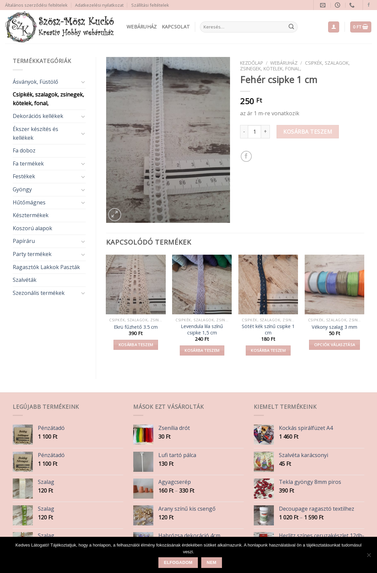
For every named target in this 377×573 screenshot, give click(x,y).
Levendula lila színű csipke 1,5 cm (202, 329)
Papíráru (24, 241)
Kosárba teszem (307, 131)
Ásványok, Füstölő (35, 81)
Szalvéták (24, 279)
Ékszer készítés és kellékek (35, 133)
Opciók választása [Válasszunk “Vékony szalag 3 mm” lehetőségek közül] (334, 344)
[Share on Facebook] (246, 156)
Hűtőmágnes (29, 202)
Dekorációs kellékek (38, 116)
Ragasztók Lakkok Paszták (46, 267)
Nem (211, 562)
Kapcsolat (176, 26)
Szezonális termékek (39, 293)
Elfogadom (178, 562)
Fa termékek (28, 163)
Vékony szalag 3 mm (334, 327)
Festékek (24, 176)
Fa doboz (24, 150)
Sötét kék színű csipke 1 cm (268, 329)
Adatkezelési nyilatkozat (99, 5)
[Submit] (291, 27)
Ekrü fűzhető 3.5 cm (136, 327)
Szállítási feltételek (150, 5)
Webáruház (142, 26)
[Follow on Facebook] (369, 5)
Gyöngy (22, 189)
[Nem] (368, 557)
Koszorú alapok (32, 228)
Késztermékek (31, 215)
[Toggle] (83, 82)
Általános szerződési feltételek (36, 5)
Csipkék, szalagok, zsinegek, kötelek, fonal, (48, 99)
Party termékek (32, 254)
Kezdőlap (251, 63)
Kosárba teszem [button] (136, 344)
